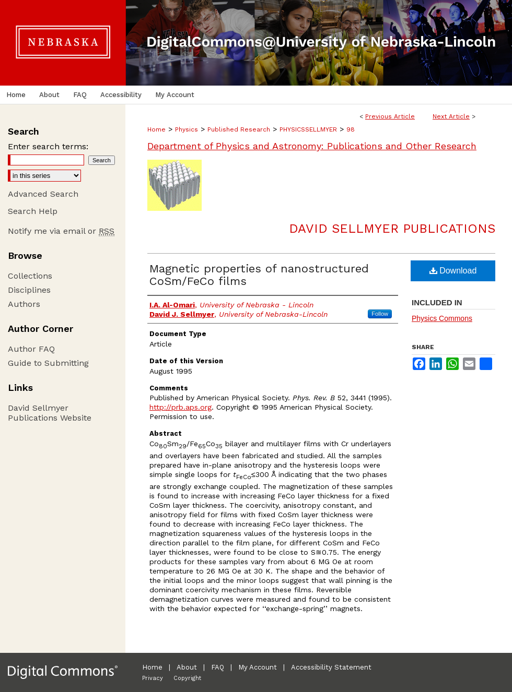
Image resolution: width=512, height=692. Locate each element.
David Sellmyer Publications (392, 228)
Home (156, 129)
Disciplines (29, 290)
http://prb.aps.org (180, 407)
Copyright (187, 678)
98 (350, 129)
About (187, 667)
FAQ (217, 667)
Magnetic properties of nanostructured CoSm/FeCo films (259, 275)
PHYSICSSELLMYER (308, 129)
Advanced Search (43, 194)
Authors (24, 304)
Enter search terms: (48, 146)
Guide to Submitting (48, 363)
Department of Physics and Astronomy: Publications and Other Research (311, 145)
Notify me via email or (61, 231)
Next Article (451, 116)
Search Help (32, 211)
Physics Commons (442, 318)
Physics (186, 129)
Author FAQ (31, 349)
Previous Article (390, 116)
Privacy (152, 678)
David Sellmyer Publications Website (49, 413)
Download (453, 270)
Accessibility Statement (331, 667)
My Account (257, 667)
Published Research (238, 129)
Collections (30, 276)
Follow (379, 314)
